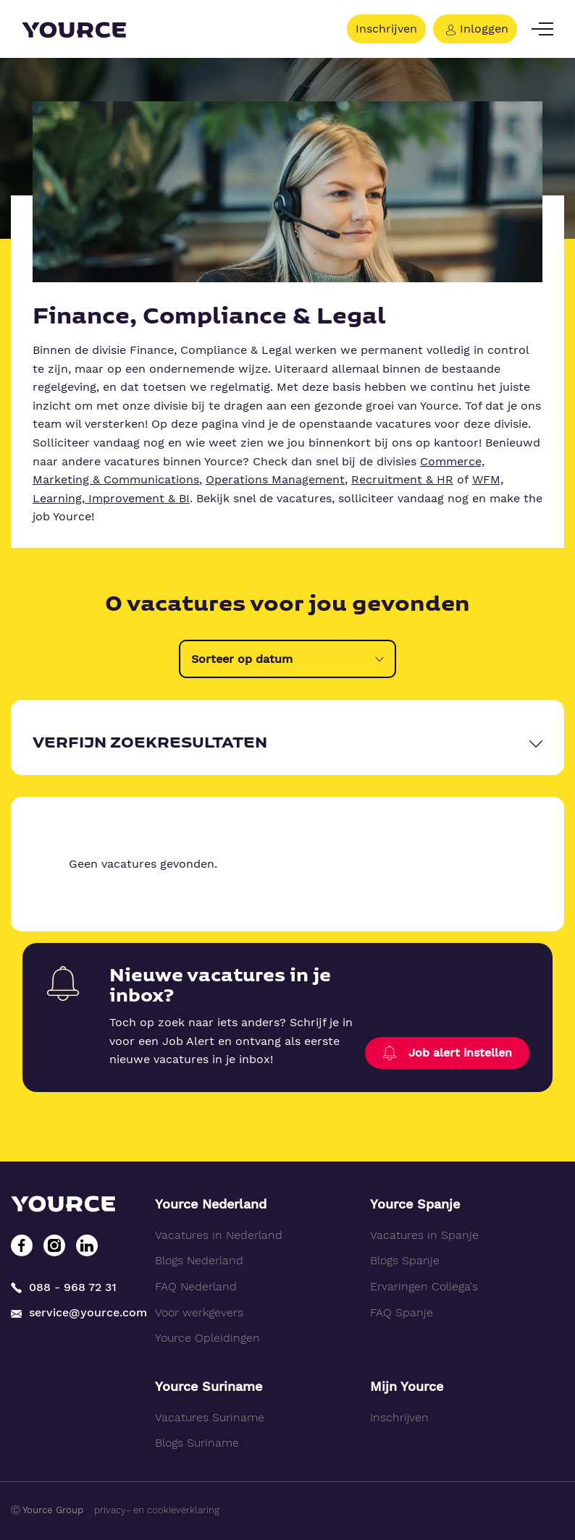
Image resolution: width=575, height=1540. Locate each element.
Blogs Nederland (199, 1260)
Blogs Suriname (197, 1443)
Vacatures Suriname (209, 1417)
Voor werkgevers (199, 1312)
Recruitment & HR (402, 479)
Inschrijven (386, 28)
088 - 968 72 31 (64, 1287)
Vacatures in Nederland (218, 1235)
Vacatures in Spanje (424, 1235)
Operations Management (275, 479)
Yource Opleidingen (207, 1338)
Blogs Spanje (405, 1260)
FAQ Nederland (196, 1286)
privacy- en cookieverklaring (156, 1510)
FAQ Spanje (401, 1312)
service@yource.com (72, 1313)
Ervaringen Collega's (424, 1286)
